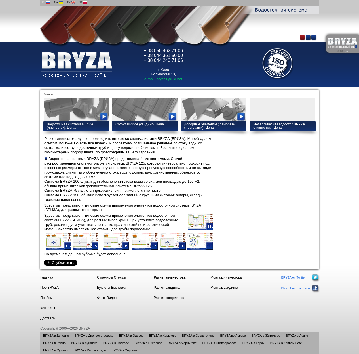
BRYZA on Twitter (293, 277)
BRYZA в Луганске (84, 343)
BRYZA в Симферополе (219, 343)
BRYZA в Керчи (253, 343)
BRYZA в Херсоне (124, 350)
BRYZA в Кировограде (90, 350)
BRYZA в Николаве (148, 343)
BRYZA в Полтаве (116, 343)
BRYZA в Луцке (297, 335)
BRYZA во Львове (233, 335)
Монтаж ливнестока (226, 277)
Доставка (47, 318)
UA (56, 2)
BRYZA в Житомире (266, 335)
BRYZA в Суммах (55, 350)
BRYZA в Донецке (56, 335)
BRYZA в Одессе (131, 335)
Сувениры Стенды (111, 277)
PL (81, 2)
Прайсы (46, 298)
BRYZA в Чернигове (182, 343)
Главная (48, 94)
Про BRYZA (49, 288)
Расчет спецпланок (169, 298)
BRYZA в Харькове (162, 335)
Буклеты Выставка (111, 288)
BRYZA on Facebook (295, 288)
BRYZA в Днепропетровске (94, 335)
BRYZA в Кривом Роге (286, 343)
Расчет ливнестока (169, 277)
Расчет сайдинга (167, 288)
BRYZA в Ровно (54, 343)
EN (69, 2)
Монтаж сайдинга (224, 288)
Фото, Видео (107, 298)
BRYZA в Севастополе (198, 335)
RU (43, 2)
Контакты (47, 308)
